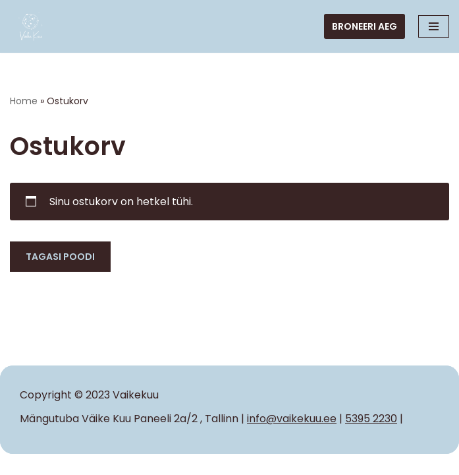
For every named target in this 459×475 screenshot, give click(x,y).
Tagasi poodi (60, 256)
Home (24, 101)
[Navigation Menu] (433, 26)
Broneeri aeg (364, 26)
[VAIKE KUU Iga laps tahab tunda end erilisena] (31, 26)
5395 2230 (371, 418)
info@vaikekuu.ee (292, 418)
